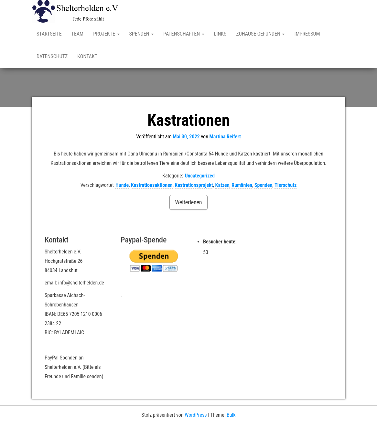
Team (77, 34)
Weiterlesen (188, 202)
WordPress (196, 415)
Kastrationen (188, 120)
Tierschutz (285, 185)
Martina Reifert (225, 137)
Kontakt (87, 56)
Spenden (141, 34)
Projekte (106, 34)
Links (220, 34)
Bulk (231, 415)
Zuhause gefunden (260, 34)
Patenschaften (183, 34)
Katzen (222, 185)
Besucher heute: (220, 242)
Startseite (49, 34)
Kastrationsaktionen (152, 185)
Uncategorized (200, 176)
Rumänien (242, 185)
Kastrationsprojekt (194, 185)
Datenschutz (52, 56)
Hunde (122, 185)
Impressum (307, 34)
